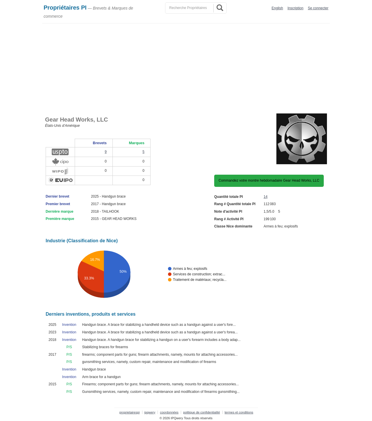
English (277, 8)
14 (265, 197)
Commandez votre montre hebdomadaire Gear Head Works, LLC (269, 180)
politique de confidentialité (201, 412)
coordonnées (169, 412)
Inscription (295, 8)
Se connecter (318, 8)
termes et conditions (239, 412)
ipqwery (149, 412)
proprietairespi (129, 412)
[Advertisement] (187, 67)
